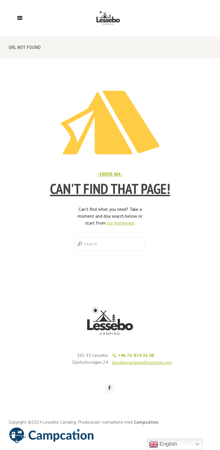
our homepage (120, 223)
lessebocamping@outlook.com (142, 362)
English (163, 444)
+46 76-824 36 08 (136, 355)
